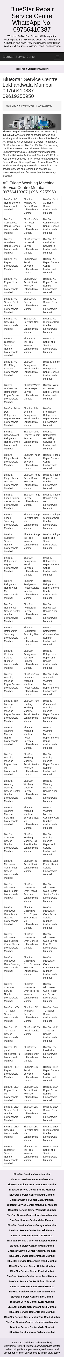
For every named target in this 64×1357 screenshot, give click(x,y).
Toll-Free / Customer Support (32, 68)
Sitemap (16, 1342)
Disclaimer (28, 1342)
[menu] (57, 57)
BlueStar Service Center (19, 56)
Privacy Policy (43, 1342)
